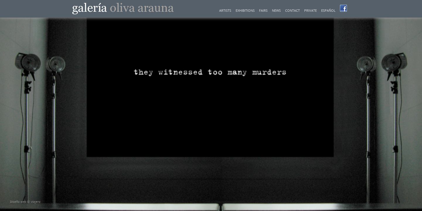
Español (328, 10)
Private (310, 10)
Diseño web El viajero (25, 202)
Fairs (263, 10)
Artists (225, 10)
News (276, 10)
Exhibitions (245, 10)
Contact (292, 10)
